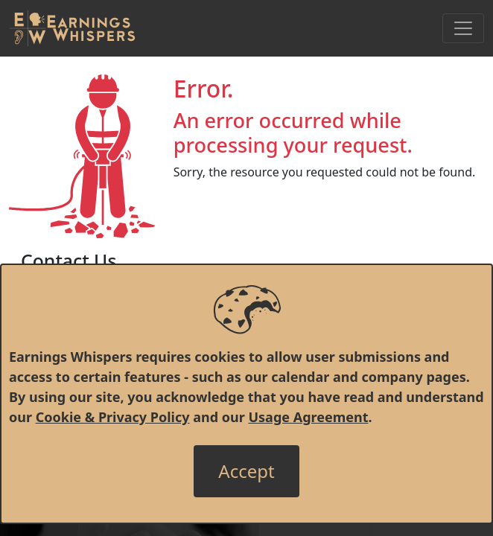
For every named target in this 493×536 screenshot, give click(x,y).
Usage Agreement (308, 417)
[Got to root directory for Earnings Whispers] (72, 28)
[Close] (246, 471)
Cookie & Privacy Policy (113, 417)
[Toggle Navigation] (463, 28)
